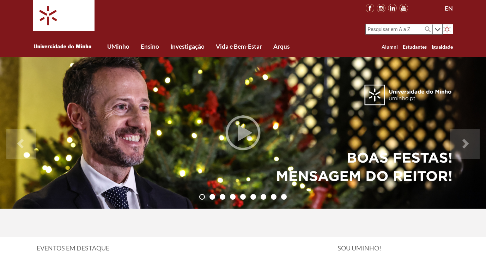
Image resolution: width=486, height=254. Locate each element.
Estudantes (415, 47)
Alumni (390, 47)
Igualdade (442, 47)
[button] (21, 133)
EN (449, 8)
